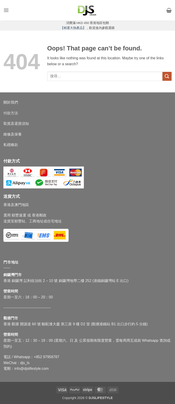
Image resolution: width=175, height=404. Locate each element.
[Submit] (167, 76)
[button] (6, 10)
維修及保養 (12, 134)
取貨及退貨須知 (16, 123)
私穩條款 (10, 145)
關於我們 (10, 102)
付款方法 (10, 113)
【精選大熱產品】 (73, 28)
